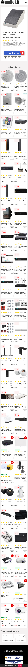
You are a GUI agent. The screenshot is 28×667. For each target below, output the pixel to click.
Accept (20, 665)
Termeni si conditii (11, 650)
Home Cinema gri (20, 636)
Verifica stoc (16, 53)
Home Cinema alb (8, 636)
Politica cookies (18, 652)
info (12, 90)
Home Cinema (21, 640)
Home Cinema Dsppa (8, 640)
